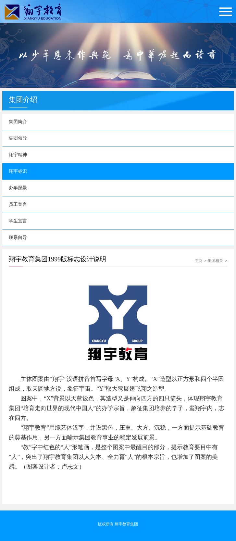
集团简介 (18, 121)
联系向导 (18, 237)
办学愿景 (18, 187)
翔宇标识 (18, 171)
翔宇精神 (18, 154)
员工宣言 (18, 204)
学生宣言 (18, 221)
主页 (198, 260)
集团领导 (18, 138)
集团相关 (215, 260)
